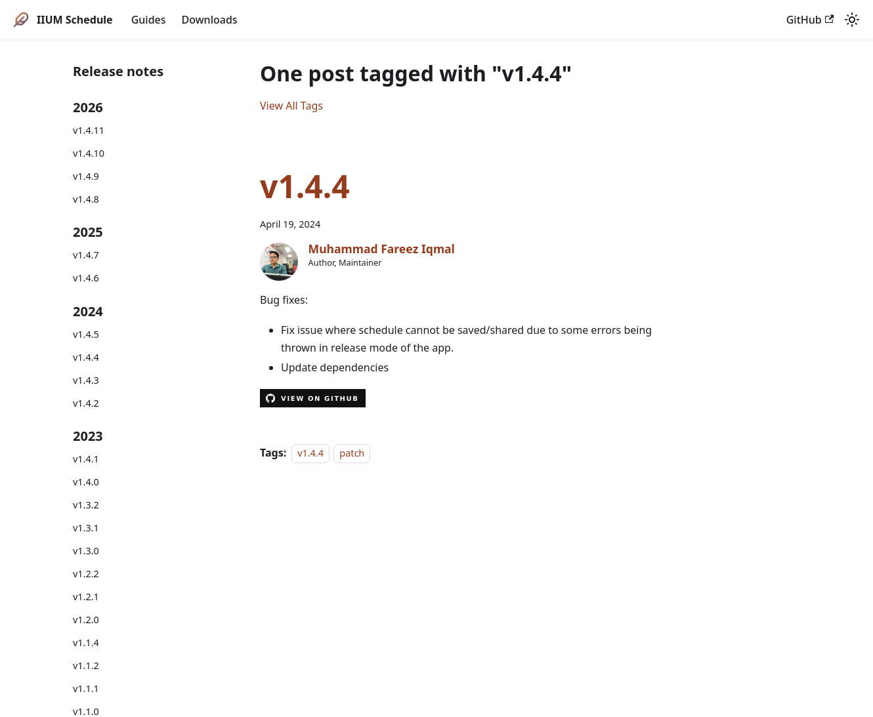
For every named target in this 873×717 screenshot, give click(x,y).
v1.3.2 (86, 505)
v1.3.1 (86, 528)
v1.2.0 (86, 619)
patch (351, 453)
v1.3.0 (86, 550)
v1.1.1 (86, 688)
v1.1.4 (86, 642)
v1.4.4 (86, 357)
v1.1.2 (86, 665)
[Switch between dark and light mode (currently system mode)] (851, 19)
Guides (148, 19)
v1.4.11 (88, 130)
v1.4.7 (86, 255)
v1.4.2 (86, 403)
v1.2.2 (86, 573)
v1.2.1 (86, 596)
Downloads (210, 19)
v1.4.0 (86, 482)
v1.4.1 (86, 459)
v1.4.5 (86, 334)
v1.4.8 (86, 199)
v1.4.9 (86, 176)
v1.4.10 (88, 153)
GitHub (810, 19)
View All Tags (291, 105)
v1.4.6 (86, 278)
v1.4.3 (86, 380)
